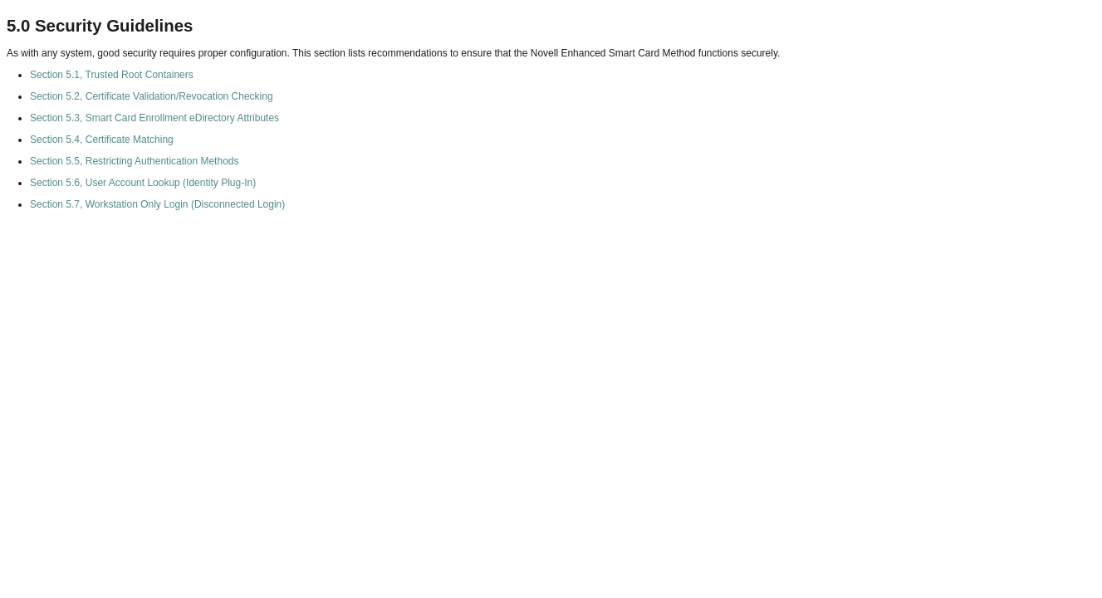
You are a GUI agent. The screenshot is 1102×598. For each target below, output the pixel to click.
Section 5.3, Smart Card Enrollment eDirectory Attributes (154, 118)
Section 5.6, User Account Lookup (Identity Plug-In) (143, 183)
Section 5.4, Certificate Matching (102, 139)
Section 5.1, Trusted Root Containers (111, 75)
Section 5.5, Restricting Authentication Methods (134, 161)
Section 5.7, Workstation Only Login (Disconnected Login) (157, 204)
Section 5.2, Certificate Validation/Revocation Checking (151, 96)
